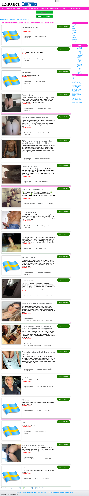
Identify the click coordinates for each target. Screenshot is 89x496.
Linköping (79, 57)
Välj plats (79, 73)
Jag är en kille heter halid (30, 27)
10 (39, 488)
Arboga (74, 26)
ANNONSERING (75, 8)
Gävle (79, 61)
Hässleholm (80, 63)
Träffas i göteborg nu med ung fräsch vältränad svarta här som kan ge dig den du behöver (37, 142)
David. (24, 423)
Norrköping (79, 70)
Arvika (73, 28)
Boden (73, 35)
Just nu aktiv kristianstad (30, 258)
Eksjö (25, 345)
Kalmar (79, 69)
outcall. (74, 88)
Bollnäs (74, 37)
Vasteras (24, 468)
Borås (73, 42)
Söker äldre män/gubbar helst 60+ (33, 445)
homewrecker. (75, 97)
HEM (2, 8)
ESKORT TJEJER (22, 8)
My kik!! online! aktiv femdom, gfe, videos (35, 118)
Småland (77, 90)
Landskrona (37, 226)
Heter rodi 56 (26, 235)
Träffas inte (25, 400)
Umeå (79, 72)
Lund (79, 56)
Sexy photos (78, 86)
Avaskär (74, 32)
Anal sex (74, 98)
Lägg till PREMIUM (63, 26)
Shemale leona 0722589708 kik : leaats (34, 190)
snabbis (79, 84)
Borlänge (74, 41)
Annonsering (54, 492)
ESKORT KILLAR (33, 8)
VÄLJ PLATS (66, 8)
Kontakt (71, 492)
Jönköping (79, 64)
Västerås (39, 410)
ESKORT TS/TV (44, 8)
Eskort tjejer (12, 19)
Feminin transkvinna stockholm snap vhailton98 (37, 303)
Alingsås (74, 25)
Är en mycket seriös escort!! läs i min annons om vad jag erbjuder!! (39, 353)
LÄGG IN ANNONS (10, 8)
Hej (23, 50)
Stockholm (39, 296)
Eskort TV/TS (26, 19)
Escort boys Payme (76, 88)
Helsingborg (80, 54)
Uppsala (80, 59)
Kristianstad (40, 108)
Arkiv (49, 492)
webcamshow (75, 91)
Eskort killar (19, 19)
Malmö (36, 36)
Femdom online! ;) (27, 95)
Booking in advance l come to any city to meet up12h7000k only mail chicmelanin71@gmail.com (37, 328)
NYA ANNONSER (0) (55, 8)
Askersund (75, 30)
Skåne (38, 133)
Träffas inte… (26, 377)
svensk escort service (75, 93)
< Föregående (11, 488)
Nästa (43, 488)
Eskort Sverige (4, 19)
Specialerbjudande (28, 281)
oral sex (75, 85)
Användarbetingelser (63, 492)
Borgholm (74, 39)
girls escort (79, 102)
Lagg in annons (22, 492)
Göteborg (36, 158)
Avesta (74, 34)
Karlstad (80, 65)
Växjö (79, 68)
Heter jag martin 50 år (29, 212)
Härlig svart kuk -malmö (29, 166)
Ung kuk (74, 84)
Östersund (79, 67)
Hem (17, 492)
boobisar (74, 77)
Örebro (79, 52)
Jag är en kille (26, 72)
